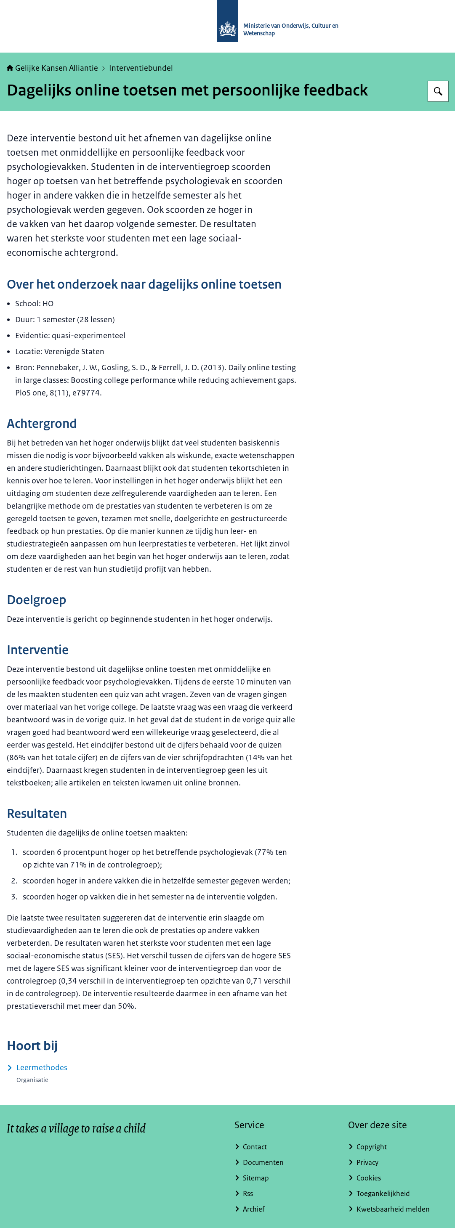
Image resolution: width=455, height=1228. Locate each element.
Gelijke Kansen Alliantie (52, 68)
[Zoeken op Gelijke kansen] (438, 91)
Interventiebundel (141, 68)
